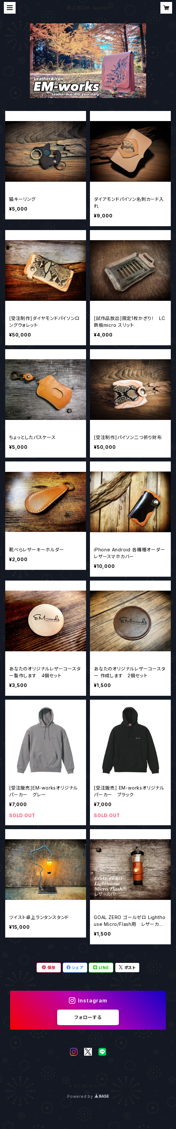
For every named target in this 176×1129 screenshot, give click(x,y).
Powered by (88, 1096)
